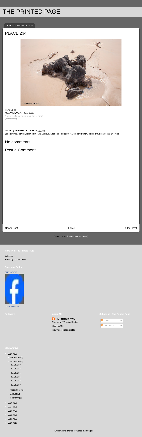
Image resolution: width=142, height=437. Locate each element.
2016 (10, 354)
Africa (14, 134)
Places (73, 134)
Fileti (34, 134)
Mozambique (43, 134)
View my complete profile (63, 330)
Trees (116, 134)
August (13, 394)
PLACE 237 (15, 369)
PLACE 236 (15, 373)
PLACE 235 (15, 377)
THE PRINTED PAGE (31, 11)
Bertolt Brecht (24, 134)
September (15, 390)
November (15, 361)
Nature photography (59, 134)
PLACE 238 (15, 365)
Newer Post (11, 228)
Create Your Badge (12, 306)
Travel (91, 134)
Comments (107, 325)
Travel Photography (104, 134)
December (15, 357)
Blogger (88, 431)
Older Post (131, 228)
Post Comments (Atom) (77, 236)
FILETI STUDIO (11, 272)
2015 (10, 403)
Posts (105, 320)
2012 (10, 415)
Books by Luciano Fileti (15, 259)
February (14, 398)
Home (71, 228)
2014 (10, 407)
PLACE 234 (15, 381)
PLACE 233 (15, 385)
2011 (10, 419)
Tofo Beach (82, 134)
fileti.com (9, 256)
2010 (10, 423)
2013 (10, 411)
